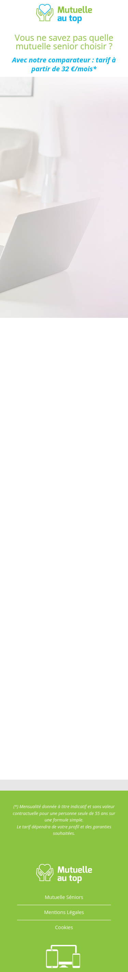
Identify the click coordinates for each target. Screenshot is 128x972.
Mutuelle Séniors (64, 897)
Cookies (64, 927)
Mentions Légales (64, 912)
